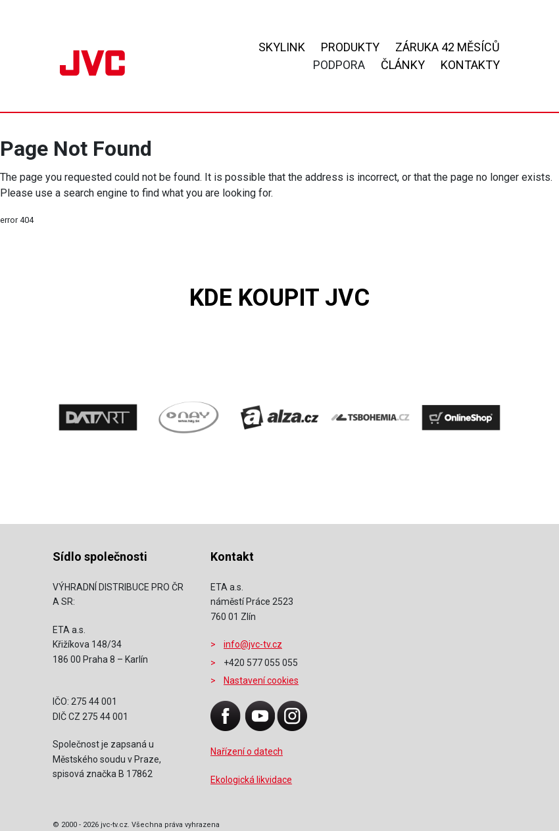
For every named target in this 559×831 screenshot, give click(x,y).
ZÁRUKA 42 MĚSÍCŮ (447, 47)
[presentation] (92, 423)
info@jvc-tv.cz (253, 644)
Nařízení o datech (246, 751)
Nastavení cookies (261, 680)
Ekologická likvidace (251, 779)
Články (403, 65)
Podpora (339, 65)
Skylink (281, 47)
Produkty (350, 47)
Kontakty (470, 65)
